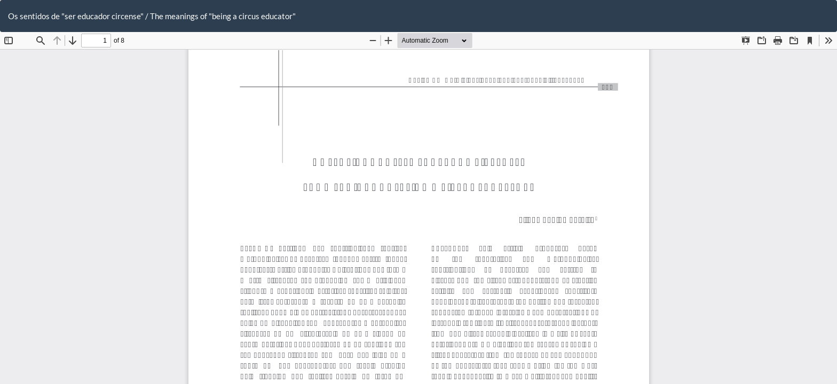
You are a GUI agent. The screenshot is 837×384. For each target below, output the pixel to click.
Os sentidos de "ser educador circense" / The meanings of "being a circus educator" (152, 16)
